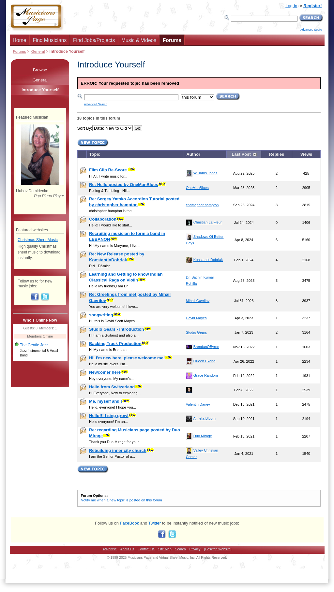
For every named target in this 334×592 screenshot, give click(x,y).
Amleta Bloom (204, 418)
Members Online (40, 336)
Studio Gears (196, 332)
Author (193, 154)
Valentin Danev (198, 404)
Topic (94, 154)
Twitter (154, 523)
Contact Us (146, 549)
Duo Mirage (202, 436)
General (38, 51)
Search (180, 549)
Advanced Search (311, 29)
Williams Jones (205, 173)
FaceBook (129, 523)
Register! (312, 5)
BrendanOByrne (206, 347)
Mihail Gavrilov (197, 301)
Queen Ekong (204, 361)
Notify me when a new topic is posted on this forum (121, 500)
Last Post (241, 154)
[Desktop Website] (217, 549)
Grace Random (205, 375)
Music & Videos (138, 40)
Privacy (194, 549)
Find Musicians (50, 40)
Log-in (291, 5)
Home (19, 40)
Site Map (165, 549)
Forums (172, 40)
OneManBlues (197, 188)
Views (306, 154)
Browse (40, 69)
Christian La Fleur (207, 222)
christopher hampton (202, 205)
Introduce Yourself (40, 89)
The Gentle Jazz (34, 345)
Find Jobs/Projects (94, 40)
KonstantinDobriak (208, 260)
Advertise (110, 549)
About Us (127, 549)
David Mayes (196, 318)
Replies (276, 154)
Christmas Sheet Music (38, 240)
